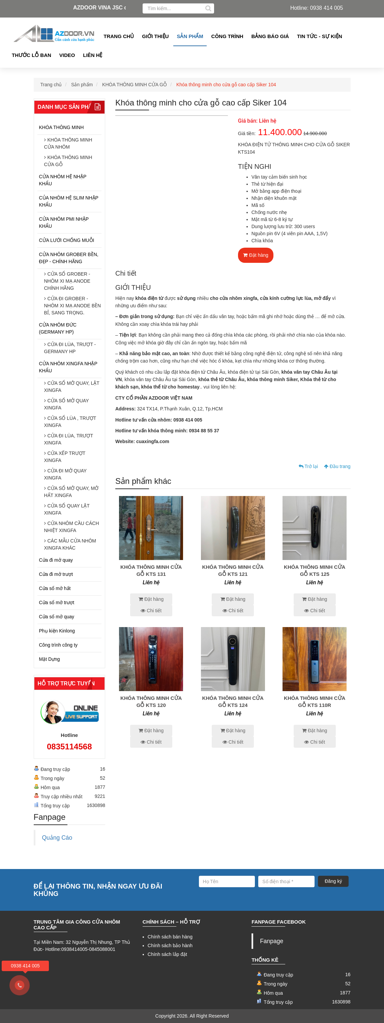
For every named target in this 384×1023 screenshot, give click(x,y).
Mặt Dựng (49, 659)
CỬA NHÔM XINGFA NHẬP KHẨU (68, 367)
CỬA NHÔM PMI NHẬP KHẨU (64, 222)
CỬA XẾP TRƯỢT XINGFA (65, 457)
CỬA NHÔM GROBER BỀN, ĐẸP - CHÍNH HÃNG (68, 258)
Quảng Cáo (57, 837)
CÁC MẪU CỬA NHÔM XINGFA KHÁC (70, 544)
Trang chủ (119, 36)
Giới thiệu (155, 36)
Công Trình (227, 36)
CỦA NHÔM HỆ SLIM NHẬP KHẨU (68, 201)
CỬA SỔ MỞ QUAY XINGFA (66, 404)
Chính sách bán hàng (170, 936)
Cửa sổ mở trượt (57, 602)
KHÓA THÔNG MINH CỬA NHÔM (68, 143)
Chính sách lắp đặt (167, 954)
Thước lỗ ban (31, 55)
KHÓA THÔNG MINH (61, 127)
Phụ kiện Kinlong (57, 630)
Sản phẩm (190, 36)
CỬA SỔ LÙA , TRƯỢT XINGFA (70, 421)
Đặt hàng (255, 255)
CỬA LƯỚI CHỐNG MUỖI (66, 240)
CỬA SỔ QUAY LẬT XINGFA (67, 509)
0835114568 (69, 746)
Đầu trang (337, 466)
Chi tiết (151, 610)
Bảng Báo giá (270, 36)
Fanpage (271, 941)
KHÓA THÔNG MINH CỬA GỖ (134, 84)
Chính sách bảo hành (170, 945)
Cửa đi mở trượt (56, 574)
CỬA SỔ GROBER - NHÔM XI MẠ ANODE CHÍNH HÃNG (67, 281)
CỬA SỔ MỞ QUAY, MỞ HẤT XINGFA (71, 492)
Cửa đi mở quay (56, 560)
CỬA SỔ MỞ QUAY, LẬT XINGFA (71, 386)
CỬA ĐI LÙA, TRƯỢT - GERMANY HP (70, 348)
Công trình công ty (58, 645)
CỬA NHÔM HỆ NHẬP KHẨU (63, 180)
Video (67, 55)
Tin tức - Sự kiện (319, 36)
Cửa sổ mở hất (55, 588)
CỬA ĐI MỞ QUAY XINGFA (65, 474)
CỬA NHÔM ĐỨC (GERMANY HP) (58, 328)
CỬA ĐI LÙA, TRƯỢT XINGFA (68, 439)
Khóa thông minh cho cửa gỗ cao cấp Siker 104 (226, 84)
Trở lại (308, 466)
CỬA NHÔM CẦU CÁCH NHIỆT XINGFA (71, 527)
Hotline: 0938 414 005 (316, 8)
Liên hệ (92, 55)
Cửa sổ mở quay (57, 616)
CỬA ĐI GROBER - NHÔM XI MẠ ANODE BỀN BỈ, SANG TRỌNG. (72, 305)
